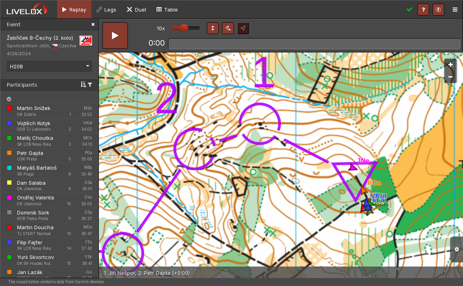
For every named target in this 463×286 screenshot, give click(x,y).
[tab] (74, 9)
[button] (213, 28)
